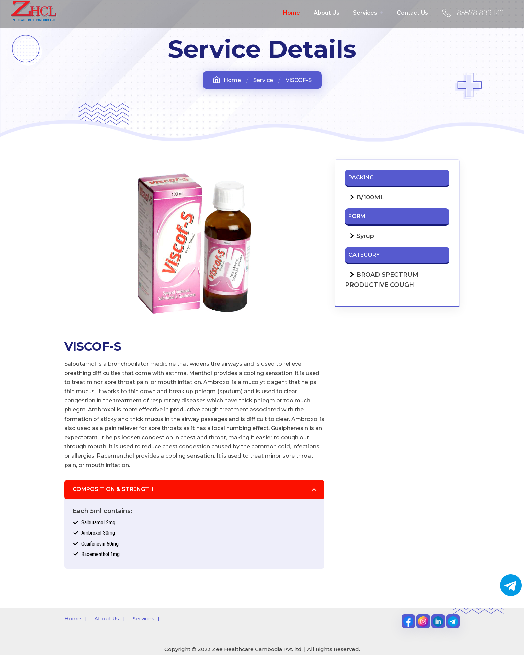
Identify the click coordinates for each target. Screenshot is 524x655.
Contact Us (412, 12)
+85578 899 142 (472, 13)
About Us (326, 12)
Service (263, 80)
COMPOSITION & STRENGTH (113, 489)
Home (291, 12)
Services (368, 12)
